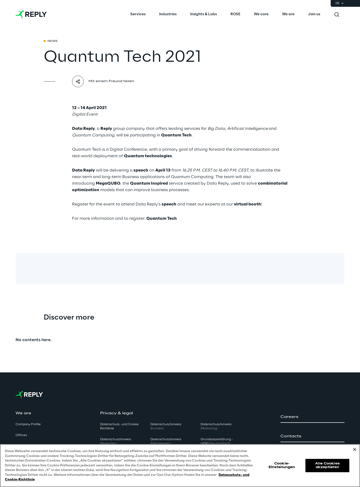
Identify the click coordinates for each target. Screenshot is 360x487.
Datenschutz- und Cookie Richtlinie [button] (119, 426)
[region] (180, 465)
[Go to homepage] (31, 14)
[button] (312, 417)
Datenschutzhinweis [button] (115, 441)
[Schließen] (354, 449)
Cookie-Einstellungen (282, 465)
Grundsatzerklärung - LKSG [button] (217, 441)
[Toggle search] (336, 14)
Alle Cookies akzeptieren (327, 465)
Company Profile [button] (28, 424)
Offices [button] (21, 435)
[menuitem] (138, 14)
